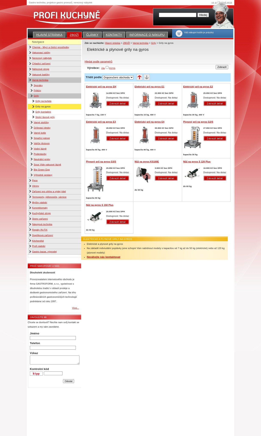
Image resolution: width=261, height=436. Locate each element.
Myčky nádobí (39, 202)
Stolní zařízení (40, 218)
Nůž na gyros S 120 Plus (197, 161)
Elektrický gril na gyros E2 (198, 86)
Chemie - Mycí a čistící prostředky (50, 47)
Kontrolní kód (39, 369)
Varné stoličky (41, 122)
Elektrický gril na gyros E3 (101, 121)
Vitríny (35, 186)
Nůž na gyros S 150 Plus (99, 205)
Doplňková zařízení (42, 235)
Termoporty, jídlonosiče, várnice (49, 197)
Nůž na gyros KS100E (147, 161)
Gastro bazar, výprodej (44, 251)
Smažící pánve (42, 138)
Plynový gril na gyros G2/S (198, 121)
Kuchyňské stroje (41, 213)
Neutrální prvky (42, 159)
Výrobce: (96, 67)
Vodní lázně (40, 148)
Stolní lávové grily (45, 117)
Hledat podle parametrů (98, 61)
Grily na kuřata (43, 101)
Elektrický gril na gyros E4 (149, 121)
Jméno (34, 333)
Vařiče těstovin (42, 143)
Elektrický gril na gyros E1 (149, 86)
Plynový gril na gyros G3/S (101, 161)
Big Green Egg (42, 169)
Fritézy (37, 90)
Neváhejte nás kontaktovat (103, 257)
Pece (35, 180)
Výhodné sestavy (43, 175)
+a (212, 2)
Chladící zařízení (41, 63)
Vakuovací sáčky (41, 52)
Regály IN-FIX (40, 229)
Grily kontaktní (43, 112)
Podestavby (40, 154)
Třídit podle (94, 77)
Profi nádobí (39, 246)
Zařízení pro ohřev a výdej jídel (49, 191)
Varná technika (40, 80)
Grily (36, 95)
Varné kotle (40, 132)
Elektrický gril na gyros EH (101, 86)
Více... (75, 308)
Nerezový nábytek (42, 58)
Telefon (35, 343)
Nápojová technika (42, 224)
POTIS (112, 68)
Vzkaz (34, 353)
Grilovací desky (42, 127)
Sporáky (38, 85)
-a (216, 2)
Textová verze (225, 2)
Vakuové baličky (41, 74)
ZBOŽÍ (74, 35)
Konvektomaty (40, 207)
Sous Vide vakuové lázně (47, 164)
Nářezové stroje (40, 69)
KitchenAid (38, 240)
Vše (103, 68)
